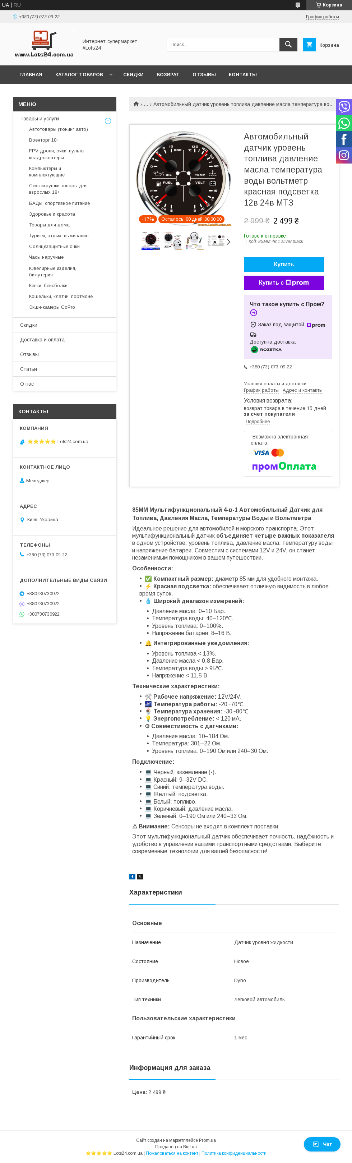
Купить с (284, 283)
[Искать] (288, 44)
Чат (322, 1144)
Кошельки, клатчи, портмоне (61, 296)
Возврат (168, 74)
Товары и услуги (39, 118)
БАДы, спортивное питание (59, 203)
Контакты (243, 74)
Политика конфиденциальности (234, 1153)
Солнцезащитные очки (54, 246)
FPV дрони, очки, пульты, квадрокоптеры (57, 154)
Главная (30, 74)
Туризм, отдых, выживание (58, 235)
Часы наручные (46, 257)
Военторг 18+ (44, 140)
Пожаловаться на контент (172, 1153)
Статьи (28, 369)
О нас (27, 384)
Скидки (133, 74)
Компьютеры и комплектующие (47, 172)
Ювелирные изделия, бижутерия (52, 271)
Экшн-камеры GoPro (52, 307)
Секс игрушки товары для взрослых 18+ (58, 189)
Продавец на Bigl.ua (176, 1146)
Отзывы (204, 74)
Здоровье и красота (52, 214)
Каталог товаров (79, 74)
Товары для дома (49, 224)
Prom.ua (207, 1140)
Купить (284, 264)
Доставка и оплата (42, 340)
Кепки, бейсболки (48, 285)
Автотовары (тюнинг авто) (58, 129)
